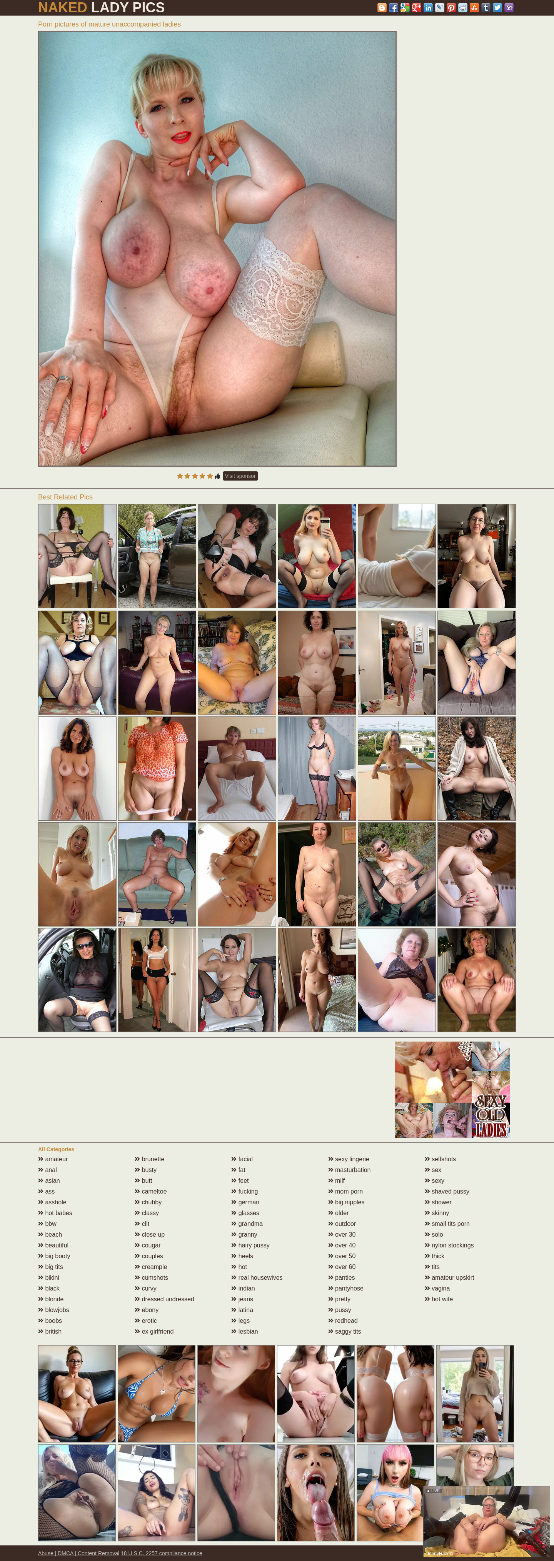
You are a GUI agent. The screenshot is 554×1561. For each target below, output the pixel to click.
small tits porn (447, 1223)
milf (336, 1180)
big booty (54, 1256)
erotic (146, 1320)
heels (242, 1256)
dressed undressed (164, 1299)
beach (50, 1234)
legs (240, 1320)
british (50, 1331)
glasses (245, 1213)
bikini (48, 1277)
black (49, 1288)
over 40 (342, 1245)
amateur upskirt (449, 1277)
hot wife (439, 1299)
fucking (244, 1191)
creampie (151, 1267)
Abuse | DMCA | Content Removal (78, 1553)
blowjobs (53, 1310)
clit (142, 1223)
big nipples (346, 1202)
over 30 (342, 1234)
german (245, 1202)
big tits (50, 1267)
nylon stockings (449, 1245)
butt (143, 1180)
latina (242, 1310)
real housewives (256, 1277)
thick (434, 1256)
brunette (149, 1159)
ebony (147, 1310)
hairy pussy (250, 1245)
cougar (147, 1245)
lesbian (244, 1331)
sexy (434, 1180)
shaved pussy (447, 1191)
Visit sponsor (240, 476)
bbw (47, 1223)
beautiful (53, 1245)
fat (238, 1170)
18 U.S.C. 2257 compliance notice (161, 1553)
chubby (148, 1202)
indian (243, 1288)
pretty (339, 1299)
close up (150, 1234)
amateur (53, 1159)
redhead (343, 1320)
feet (240, 1180)
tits (432, 1267)
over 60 (342, 1267)
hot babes (55, 1213)
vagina (437, 1288)
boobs (50, 1320)
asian (49, 1180)
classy (147, 1213)
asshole (52, 1202)
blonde (51, 1299)
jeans (242, 1299)
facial (242, 1159)
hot (239, 1267)
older (338, 1213)
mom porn (345, 1191)
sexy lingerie (348, 1159)
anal (47, 1170)
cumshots (151, 1277)
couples (149, 1256)
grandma (247, 1223)
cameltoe (151, 1191)
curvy (146, 1288)
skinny (437, 1213)
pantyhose (346, 1288)
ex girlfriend (154, 1331)
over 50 (342, 1256)
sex (433, 1170)
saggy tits (344, 1331)
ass (46, 1191)
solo (434, 1234)
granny (244, 1234)
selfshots (440, 1159)
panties (341, 1277)
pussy (339, 1310)
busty (146, 1170)
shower (438, 1202)
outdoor (342, 1223)
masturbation (349, 1170)
